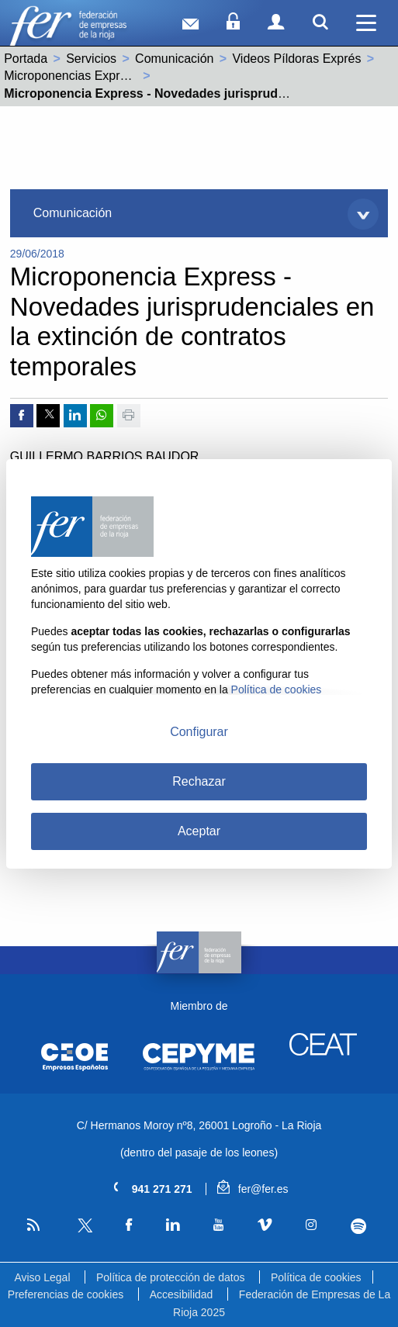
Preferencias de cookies (65, 1294)
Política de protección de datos (170, 1277)
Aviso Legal (42, 1277)
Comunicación (174, 58)
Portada (25, 58)
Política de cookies (316, 1277)
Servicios (91, 58)
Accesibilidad (181, 1294)
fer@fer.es (252, 1189)
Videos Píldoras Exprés (296, 58)
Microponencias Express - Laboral (98, 75)
